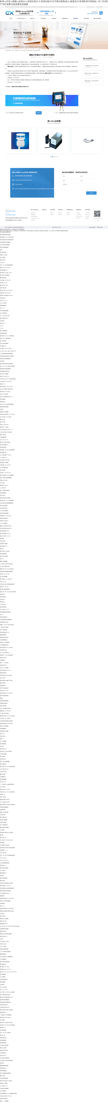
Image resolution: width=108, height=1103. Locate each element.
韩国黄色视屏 (3, 1042)
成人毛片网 (2, 677)
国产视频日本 (3, 596)
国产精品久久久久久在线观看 (7, 335)
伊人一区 (2, 308)
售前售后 (54, 18)
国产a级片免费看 (4, 556)
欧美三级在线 (3, 287)
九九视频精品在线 (4, 645)
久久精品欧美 (3, 1091)
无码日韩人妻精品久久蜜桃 (6, 883)
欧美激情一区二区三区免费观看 (7, 449)
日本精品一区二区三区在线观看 (7, 1025)
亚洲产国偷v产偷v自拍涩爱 (6, 1009)
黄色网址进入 (3, 1012)
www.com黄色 (3, 946)
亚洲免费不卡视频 (4, 731)
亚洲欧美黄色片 (3, 333)
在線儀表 (26, 46)
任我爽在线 (2, 809)
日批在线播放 (3, 1030)
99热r (1, 249)
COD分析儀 (55, 46)
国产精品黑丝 (3, 252)
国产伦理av (2, 419)
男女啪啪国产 (3, 974)
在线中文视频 (3, 705)
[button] (52, 156)
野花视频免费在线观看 (5, 612)
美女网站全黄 (3, 1037)
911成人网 (2, 482)
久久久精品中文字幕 (4, 802)
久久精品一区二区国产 (5, 718)
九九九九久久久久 (4, 860)
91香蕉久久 (2, 599)
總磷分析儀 (45, 46)
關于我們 (86, 18)
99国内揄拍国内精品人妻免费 (7, 356)
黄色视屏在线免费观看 (5, 368)
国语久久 (2, 548)
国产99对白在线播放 (4, 275)
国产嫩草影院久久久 (4, 531)
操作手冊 (68, 216)
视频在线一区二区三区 (5, 710)
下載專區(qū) (64, 18)
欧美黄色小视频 (3, 543)
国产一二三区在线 (4, 662)
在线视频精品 (3, 728)
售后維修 (60, 218)
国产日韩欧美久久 (4, 318)
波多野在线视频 (3, 518)
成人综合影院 (3, 340)
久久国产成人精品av (4, 713)
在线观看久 (2, 903)
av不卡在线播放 (3, 523)
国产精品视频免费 (4, 247)
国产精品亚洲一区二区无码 (6, 647)
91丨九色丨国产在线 (4, 315)
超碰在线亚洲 (3, 672)
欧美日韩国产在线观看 (5, 498)
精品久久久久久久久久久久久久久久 (8, 971)
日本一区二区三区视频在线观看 (7, 855)
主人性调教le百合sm (4, 893)
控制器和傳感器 (34, 220)
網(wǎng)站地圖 (99, 6)
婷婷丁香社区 (3, 797)
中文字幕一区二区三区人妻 (6, 840)
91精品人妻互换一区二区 (6, 1096)
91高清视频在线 (3, 639)
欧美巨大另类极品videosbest (6, 295)
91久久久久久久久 (4, 439)
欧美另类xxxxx (3, 748)
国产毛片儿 (2, 323)
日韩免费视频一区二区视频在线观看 (8, 1093)
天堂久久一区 (3, 300)
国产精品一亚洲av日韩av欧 (6, 1022)
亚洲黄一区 (2, 794)
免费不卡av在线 (3, 254)
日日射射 (2, 320)
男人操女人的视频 (4, 373)
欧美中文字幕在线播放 (5, 900)
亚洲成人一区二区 (4, 586)
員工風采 (87, 220)
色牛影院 (2, 361)
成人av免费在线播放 (4, 490)
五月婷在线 (2, 541)
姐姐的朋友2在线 (4, 1050)
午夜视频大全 (3, 1053)
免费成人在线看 (3, 1083)
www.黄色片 (3, 870)
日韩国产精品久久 (4, 1004)
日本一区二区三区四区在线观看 (7, 366)
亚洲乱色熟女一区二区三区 (6, 693)
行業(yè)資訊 (78, 218)
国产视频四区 (3, 743)
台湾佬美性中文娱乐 (4, 845)
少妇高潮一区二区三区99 (6, 348)
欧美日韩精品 (3, 764)
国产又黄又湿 (3, 434)
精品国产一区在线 (4, 427)
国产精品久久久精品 (4, 551)
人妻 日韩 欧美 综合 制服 (6, 432)
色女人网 (2, 733)
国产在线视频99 (3, 330)
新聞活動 (75, 18)
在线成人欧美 (3, 657)
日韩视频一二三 (3, 850)
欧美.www (2, 906)
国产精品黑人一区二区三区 (6, 386)
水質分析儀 (22, 46)
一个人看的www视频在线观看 (7, 784)
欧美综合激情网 (3, 505)
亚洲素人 (2, 1063)
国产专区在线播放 (4, 688)
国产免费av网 (3, 817)
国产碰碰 (2, 601)
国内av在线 (2, 1075)
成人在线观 (2, 470)
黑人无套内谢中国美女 (5, 994)
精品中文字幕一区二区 (5, 536)
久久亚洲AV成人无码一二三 (6, 429)
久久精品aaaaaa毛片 (4, 941)
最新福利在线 (3, 277)
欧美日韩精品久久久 (4, 632)
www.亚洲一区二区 (4, 609)
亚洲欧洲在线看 (3, 703)
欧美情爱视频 (3, 553)
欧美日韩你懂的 (3, 878)
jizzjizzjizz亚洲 (3, 987)
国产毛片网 (2, 422)
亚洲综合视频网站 (4, 807)
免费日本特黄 (3, 931)
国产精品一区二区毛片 (5, 391)
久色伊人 (2, 746)
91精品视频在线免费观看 (6, 619)
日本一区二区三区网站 (5, 1032)
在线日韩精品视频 (4, 513)
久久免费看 (2, 976)
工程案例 (52, 218)
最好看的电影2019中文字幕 (6, 723)
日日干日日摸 (3, 771)
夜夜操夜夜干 (3, 873)
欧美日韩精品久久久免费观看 (7, 475)
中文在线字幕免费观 (4, 244)
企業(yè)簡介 (87, 216)
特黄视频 (2, 842)
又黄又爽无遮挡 (3, 508)
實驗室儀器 (31, 46)
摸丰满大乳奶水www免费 (6, 1080)
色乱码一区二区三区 (4, 574)
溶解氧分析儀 (66, 46)
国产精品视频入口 (4, 444)
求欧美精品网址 (3, 617)
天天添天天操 (3, 852)
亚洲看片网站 (3, 447)
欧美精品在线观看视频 (5, 358)
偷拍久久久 (2, 384)
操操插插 (2, 895)
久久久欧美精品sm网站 (5, 708)
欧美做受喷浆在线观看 (5, 234)
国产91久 (2, 558)
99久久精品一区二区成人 (6, 417)
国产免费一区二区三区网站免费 (7, 766)
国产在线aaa (3, 916)
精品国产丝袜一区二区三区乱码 (7, 716)
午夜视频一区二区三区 (5, 465)
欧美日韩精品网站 (4, 695)
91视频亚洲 (2, 776)
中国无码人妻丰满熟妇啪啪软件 (7, 584)
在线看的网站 (3, 493)
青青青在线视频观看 (4, 589)
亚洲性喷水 (2, 401)
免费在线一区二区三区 (5, 292)
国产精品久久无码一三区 (6, 272)
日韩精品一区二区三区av (5, 515)
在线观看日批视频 (4, 928)
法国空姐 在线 (3, 650)
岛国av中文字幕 (3, 480)
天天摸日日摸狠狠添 (4, 1058)
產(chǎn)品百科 (23, 50)
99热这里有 (2, 298)
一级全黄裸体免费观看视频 (6, 353)
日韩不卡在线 (3, 944)
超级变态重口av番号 (4, 799)
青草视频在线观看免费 (5, 1002)
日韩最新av (2, 660)
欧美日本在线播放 (4, 726)
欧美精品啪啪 (3, 1070)
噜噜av (1, 698)
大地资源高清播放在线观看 (6, 721)
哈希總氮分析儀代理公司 (23, 86)
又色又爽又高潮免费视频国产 (7, 503)
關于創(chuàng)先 (90, 6)
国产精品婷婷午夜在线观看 (6, 363)
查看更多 (39, 112)
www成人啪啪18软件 (5, 566)
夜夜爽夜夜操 (3, 634)
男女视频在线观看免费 (5, 232)
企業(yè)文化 (87, 218)
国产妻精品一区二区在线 (6, 579)
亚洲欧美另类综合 (4, 637)
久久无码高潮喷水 (4, 510)
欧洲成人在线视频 (4, 411)
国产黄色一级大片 (4, 485)
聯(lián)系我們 (97, 18)
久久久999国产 (3, 303)
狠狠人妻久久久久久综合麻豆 (7, 569)
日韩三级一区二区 (4, 690)
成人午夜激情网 (3, 824)
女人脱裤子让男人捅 (4, 460)
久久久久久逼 (3, 857)
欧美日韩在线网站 (4, 868)
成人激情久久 (3, 759)
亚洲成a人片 (3, 1027)
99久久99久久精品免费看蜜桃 (7, 404)
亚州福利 (2, 538)
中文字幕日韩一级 (4, 769)
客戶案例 (43, 18)
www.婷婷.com (3, 457)
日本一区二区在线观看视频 (6, 265)
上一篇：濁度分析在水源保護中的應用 (14, 112)
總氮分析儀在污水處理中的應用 (33, 50)
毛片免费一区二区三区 (5, 280)
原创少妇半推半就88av (5, 442)
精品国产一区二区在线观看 (6, 655)
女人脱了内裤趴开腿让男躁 (6, 389)
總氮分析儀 (50, 46)
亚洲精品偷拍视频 (4, 700)
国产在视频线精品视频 (5, 1073)
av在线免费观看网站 (4, 862)
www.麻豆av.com (4, 1085)
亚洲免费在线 (3, 452)
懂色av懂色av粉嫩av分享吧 (6, 680)
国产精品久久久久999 (5, 789)
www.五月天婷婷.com (5, 652)
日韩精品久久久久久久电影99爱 (7, 792)
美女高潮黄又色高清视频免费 (7, 888)
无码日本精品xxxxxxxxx (5, 670)
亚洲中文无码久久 (4, 520)
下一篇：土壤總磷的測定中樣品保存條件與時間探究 (66, 112)
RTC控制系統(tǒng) (35, 222)
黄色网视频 (2, 982)
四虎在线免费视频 (4, 949)
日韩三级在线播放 (4, 343)
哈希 (14, 46)
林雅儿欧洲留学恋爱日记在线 (7, 911)
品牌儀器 (33, 223)
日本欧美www (3, 346)
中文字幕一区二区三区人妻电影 (7, 992)
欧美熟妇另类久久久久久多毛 (7, 898)
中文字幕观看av (3, 313)
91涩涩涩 (2, 913)
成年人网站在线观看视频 (6, 477)
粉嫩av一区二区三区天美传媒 (7, 624)
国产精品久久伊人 (4, 285)
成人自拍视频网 (3, 576)
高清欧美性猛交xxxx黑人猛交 (7, 908)
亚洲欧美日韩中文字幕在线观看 (7, 847)
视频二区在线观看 (4, 812)
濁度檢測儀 (60, 46)
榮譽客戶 (52, 216)
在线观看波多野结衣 (4, 371)
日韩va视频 (2, 257)
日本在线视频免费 (4, 310)
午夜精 (1, 409)
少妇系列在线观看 (4, 1045)
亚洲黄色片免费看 (4, 462)
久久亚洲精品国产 (4, 467)
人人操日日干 (3, 487)
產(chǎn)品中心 (22, 18)
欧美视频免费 (3, 1040)
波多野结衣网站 (3, 1098)
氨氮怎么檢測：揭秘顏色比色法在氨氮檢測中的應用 (92, 73)
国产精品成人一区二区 (5, 885)
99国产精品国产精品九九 (6, 528)
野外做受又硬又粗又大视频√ (6, 832)
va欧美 (1, 938)
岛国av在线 (2, 736)
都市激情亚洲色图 (4, 406)
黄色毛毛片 (2, 880)
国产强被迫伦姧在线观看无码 (7, 239)
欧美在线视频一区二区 (5, 533)
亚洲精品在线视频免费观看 (6, 571)
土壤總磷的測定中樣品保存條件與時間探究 (92, 66)
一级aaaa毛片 (3, 604)
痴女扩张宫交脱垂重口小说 (6, 997)
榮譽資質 (87, 222)
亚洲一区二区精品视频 (5, 338)
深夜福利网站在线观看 (5, 890)
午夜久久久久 (3, 581)
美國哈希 (17, 46)
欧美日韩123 (3, 260)
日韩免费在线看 (3, 979)
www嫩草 (2, 830)
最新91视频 (2, 683)
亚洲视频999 (3, 685)
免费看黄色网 (3, 305)
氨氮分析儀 (40, 46)
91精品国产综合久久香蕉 (6, 675)
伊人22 (1, 614)
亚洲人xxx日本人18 (4, 376)
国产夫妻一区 (3, 837)
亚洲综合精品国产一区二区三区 (7, 414)
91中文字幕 (2, 786)
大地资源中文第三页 (4, 1007)
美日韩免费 (2, 399)
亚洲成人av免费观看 (4, 642)
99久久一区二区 (3, 989)
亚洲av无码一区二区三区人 (6, 290)
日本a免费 (2, 1020)
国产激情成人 (3, 964)
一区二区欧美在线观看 (5, 951)
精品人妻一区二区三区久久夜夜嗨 (8, 591)
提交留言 (91, 197)
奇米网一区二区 (3, 282)
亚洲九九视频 (3, 1047)
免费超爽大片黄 (3, 923)
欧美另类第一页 (3, 936)
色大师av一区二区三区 (5, 472)
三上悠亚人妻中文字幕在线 (6, 563)
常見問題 (78, 222)
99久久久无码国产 (4, 394)
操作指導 (60, 216)
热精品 (1, 835)
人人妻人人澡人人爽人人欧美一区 (8, 351)
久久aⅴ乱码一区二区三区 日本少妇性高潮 (9, 926)
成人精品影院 (3, 607)
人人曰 (1, 328)
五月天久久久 (3, 781)
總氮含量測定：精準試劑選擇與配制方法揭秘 (92, 81)
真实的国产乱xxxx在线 (5, 1017)
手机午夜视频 (3, 822)
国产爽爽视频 (3, 779)
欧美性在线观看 (3, 819)
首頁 (11, 18)
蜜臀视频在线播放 (4, 1065)
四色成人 (2, 875)
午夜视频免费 (3, 437)
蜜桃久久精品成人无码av (5, 525)
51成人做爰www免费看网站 (6, 956)
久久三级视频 (3, 741)
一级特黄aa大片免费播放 (5, 1015)
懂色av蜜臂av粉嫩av (4, 827)
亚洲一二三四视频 (4, 1101)
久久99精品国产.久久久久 (6, 455)
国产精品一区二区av (4, 966)
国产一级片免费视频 (4, 761)
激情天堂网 (2, 774)
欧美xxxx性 (2, 1035)
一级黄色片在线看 (4, 627)
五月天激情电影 (3, 629)
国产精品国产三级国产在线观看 (7, 804)
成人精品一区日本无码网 (6, 751)
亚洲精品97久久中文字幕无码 (7, 237)
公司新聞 (78, 216)
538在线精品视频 (4, 1078)
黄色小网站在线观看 (4, 961)
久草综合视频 (3, 754)
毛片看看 (2, 984)
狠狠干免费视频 (3, 561)
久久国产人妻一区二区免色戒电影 (8, 378)
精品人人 (2, 738)
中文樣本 (68, 218)
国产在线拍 (2, 756)
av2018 (1, 325)
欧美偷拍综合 (3, 1068)
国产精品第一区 (3, 546)
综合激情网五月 (3, 270)
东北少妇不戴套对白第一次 (6, 396)
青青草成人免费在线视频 (6, 933)
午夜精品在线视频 (4, 1088)
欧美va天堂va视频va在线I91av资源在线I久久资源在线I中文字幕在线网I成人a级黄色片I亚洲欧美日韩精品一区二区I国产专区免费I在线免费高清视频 (34, 230)
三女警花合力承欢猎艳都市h (6, 1060)
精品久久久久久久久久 (5, 267)
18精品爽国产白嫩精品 (5, 242)
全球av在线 (2, 495)
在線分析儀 (33, 216)
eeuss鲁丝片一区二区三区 (6, 381)
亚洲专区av (2, 594)
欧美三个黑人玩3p (4, 424)
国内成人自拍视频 (4, 918)
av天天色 (2, 262)
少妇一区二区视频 (4, 667)
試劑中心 (32, 18)
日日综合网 (2, 814)
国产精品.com (3, 865)
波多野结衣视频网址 (4, 999)
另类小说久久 (3, 1055)
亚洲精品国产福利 (4, 622)
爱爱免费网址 (3, 954)
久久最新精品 (3, 959)
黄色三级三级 (3, 921)
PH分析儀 (36, 46)
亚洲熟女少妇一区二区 (5, 969)
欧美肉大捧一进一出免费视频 (7, 500)
